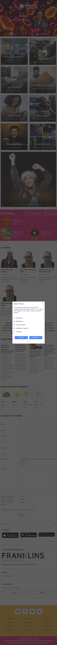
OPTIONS (21, 337)
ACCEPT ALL (35, 337)
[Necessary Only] (42, 303)
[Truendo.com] (28, 341)
